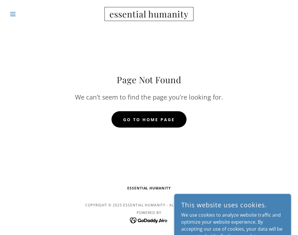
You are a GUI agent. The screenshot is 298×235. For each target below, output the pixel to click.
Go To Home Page (149, 119)
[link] (149, 16)
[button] (28, 14)
